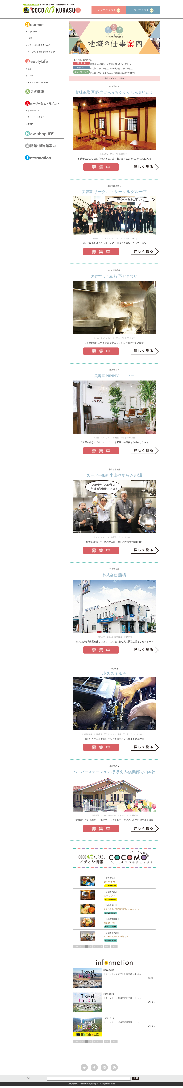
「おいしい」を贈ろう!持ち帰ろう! (40, 52)
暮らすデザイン (32, 110)
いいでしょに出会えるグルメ (38, 45)
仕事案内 (29, 124)
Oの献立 (29, 38)
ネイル (28, 69)
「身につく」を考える (35, 117)
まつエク (29, 75)
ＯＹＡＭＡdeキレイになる (37, 82)
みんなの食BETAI (33, 31)
